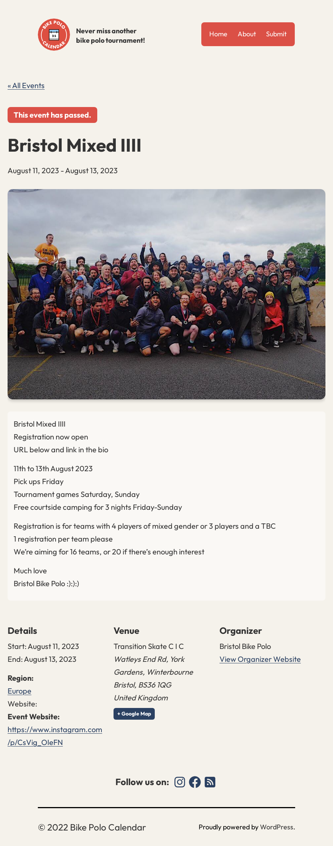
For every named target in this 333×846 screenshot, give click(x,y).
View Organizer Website (260, 659)
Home (218, 33)
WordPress (276, 827)
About (247, 33)
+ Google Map (134, 713)
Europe (19, 690)
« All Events (26, 85)
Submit (276, 33)
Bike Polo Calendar (54, 35)
